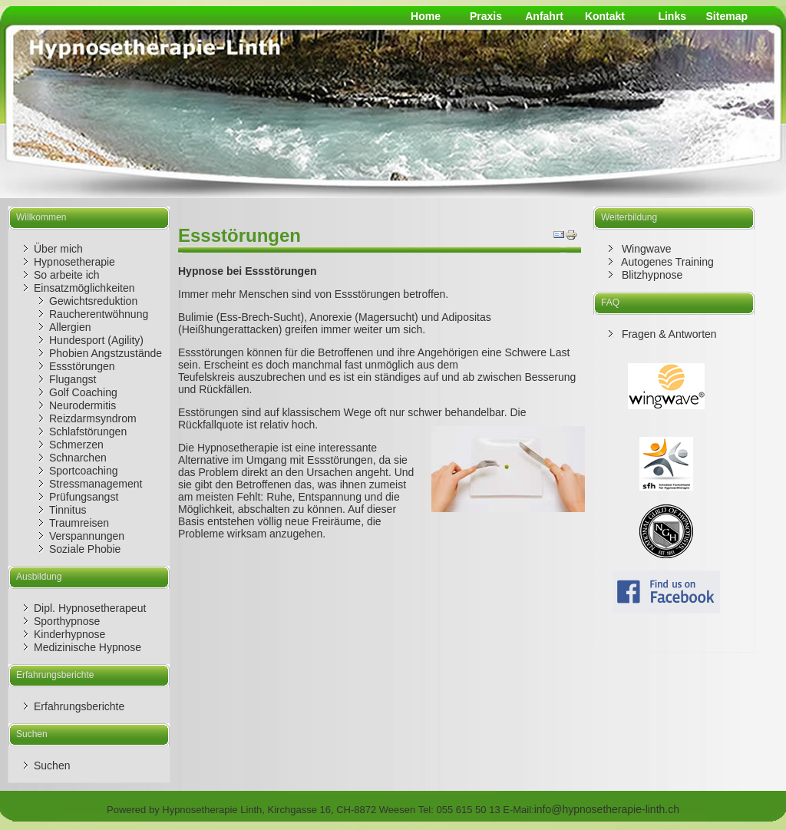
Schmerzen (76, 444)
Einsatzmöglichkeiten (84, 288)
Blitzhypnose (650, 275)
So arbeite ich (67, 275)
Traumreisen (79, 523)
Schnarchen (78, 457)
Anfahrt (544, 16)
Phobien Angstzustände (105, 353)
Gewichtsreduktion (93, 301)
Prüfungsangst (83, 497)
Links (672, 16)
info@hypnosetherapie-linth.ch (606, 809)
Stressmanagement (95, 484)
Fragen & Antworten (668, 334)
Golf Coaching (83, 392)
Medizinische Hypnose (87, 647)
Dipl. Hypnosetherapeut (90, 608)
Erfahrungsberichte (79, 706)
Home (426, 16)
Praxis (486, 16)
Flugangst (72, 379)
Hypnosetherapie (74, 262)
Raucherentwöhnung (98, 314)
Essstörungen (82, 366)
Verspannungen (86, 536)
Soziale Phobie (85, 549)
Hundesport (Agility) (96, 340)
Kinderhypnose (69, 634)
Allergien (70, 327)
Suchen (52, 765)
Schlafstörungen (88, 431)
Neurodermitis (82, 405)
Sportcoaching (83, 471)
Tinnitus (68, 510)
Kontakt (605, 16)
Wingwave (645, 249)
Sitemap (727, 16)
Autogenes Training (666, 262)
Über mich (58, 249)
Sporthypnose (67, 621)
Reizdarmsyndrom (93, 418)
